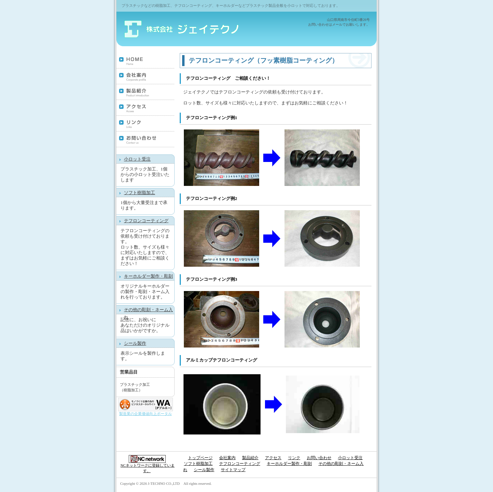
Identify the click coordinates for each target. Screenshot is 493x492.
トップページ (145, 61)
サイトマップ (233, 469)
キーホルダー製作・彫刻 (148, 276)
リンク (145, 124)
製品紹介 (145, 92)
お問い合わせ (145, 140)
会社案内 (145, 77)
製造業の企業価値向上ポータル (145, 414)
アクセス (145, 108)
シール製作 (135, 343)
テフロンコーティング (146, 220)
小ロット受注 (137, 159)
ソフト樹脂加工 (139, 192)
